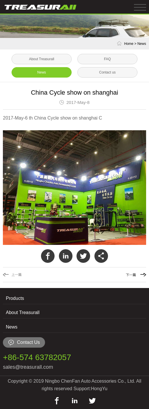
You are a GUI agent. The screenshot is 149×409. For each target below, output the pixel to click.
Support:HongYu (90, 388)
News (41, 72)
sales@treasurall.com (28, 367)
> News (140, 44)
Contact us (107, 72)
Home (128, 44)
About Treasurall (41, 59)
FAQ (107, 59)
